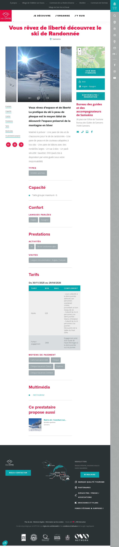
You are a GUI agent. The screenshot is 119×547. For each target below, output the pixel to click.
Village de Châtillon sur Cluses (33, 3)
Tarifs (7, 126)
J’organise (62, 15)
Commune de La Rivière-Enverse (62, 3)
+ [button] (79, 49)
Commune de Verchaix (99, 3)
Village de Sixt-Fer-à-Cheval (59, 7)
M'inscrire (89, 475)
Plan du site (28, 522)
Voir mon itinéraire (90, 72)
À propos (13, 3)
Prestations (9, 121)
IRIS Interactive (81, 522)
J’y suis (80, 15)
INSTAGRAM (38, 395)
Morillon (82, 3)
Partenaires (84, 487)
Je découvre (42, 15)
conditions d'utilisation (70, 526)
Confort (7, 116)
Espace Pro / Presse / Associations (88, 495)
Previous (30, 98)
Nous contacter (18, 473)
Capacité (8, 111)
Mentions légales (38, 522)
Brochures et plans (88, 503)
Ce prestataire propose (12, 136)
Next (47, 98)
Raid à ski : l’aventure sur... (55, 420)
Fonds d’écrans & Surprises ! (89, 508)
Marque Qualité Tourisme (91, 482)
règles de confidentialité (51, 526)
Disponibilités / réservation (90, 96)
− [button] (79, 53)
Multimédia (9, 131)
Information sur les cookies (54, 522)
